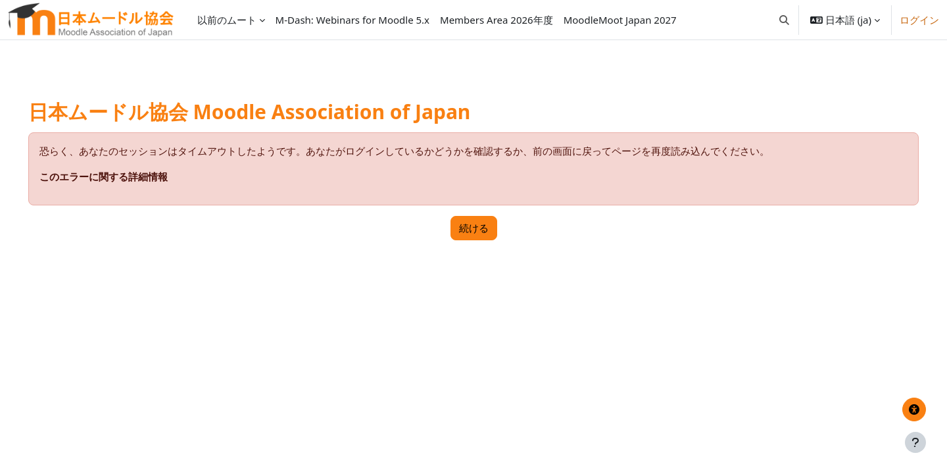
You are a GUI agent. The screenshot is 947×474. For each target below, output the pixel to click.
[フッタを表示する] (915, 442)
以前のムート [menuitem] (226, 19)
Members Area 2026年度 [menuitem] (496, 19)
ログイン (919, 19)
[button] (784, 20)
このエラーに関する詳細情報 (122, 176)
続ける (474, 227)
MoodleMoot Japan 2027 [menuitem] (620, 19)
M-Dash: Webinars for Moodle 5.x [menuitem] (352, 19)
